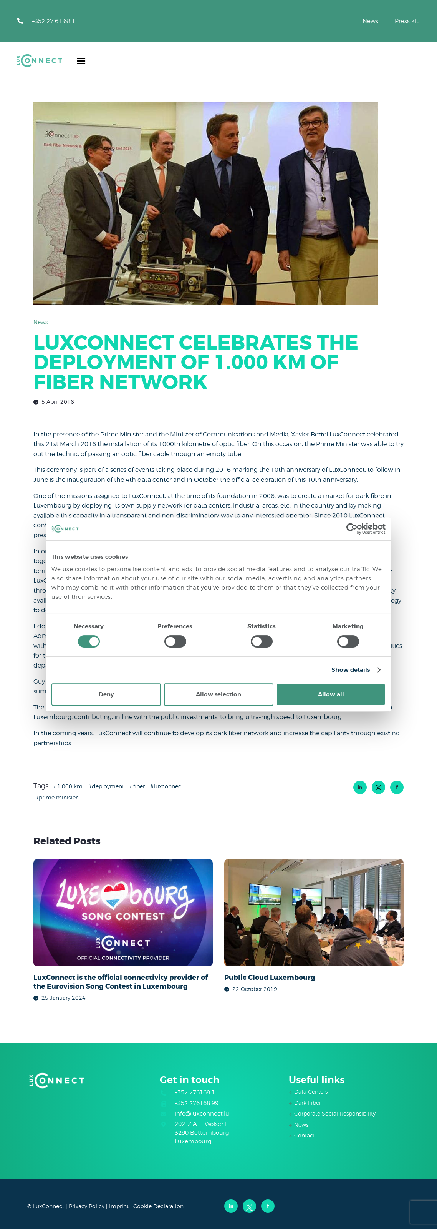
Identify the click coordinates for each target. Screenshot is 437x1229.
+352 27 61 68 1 (53, 21)
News (370, 21)
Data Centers (311, 1091)
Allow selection (218, 694)
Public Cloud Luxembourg (269, 978)
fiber (139, 786)
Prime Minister (58, 797)
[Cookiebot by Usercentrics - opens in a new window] (352, 529)
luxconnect (168, 786)
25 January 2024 (63, 997)
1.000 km (70, 786)
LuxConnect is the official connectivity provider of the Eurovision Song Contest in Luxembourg (120, 982)
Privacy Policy (86, 1206)
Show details (350, 670)
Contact (304, 1135)
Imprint (119, 1206)
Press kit (407, 21)
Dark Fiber (307, 1102)
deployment (108, 786)
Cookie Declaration (158, 1206)
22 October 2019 (254, 989)
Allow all (331, 694)
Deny (106, 694)
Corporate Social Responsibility (335, 1113)
